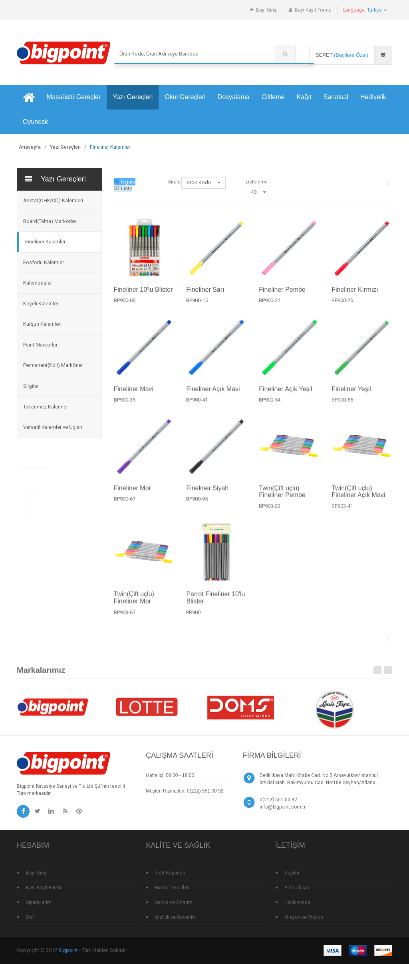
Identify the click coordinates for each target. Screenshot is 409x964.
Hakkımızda (297, 902)
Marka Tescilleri (172, 887)
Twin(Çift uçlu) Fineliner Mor (134, 603)
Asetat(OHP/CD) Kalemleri (53, 200)
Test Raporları (170, 873)
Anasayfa (30, 147)
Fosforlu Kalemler (43, 262)
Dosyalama (234, 97)
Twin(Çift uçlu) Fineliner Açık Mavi (358, 497)
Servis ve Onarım (174, 902)
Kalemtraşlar (37, 283)
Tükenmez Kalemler (45, 407)
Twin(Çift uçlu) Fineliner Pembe (282, 497)
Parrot (28, 509)
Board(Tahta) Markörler (49, 221)
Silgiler (31, 386)
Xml (30, 917)
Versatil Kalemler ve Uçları (52, 427)
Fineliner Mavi (134, 393)
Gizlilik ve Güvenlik (175, 917)
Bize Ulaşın (296, 887)
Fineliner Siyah (207, 493)
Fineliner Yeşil (351, 393)
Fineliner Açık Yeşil (285, 393)
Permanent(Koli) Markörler (53, 365)
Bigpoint (31, 493)
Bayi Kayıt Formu (313, 10)
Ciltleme (273, 97)
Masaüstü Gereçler (74, 97)
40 (258, 192)
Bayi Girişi (267, 10)
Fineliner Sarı (205, 289)
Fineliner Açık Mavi (213, 393)
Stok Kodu (203, 182)
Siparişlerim (39, 902)
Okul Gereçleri (185, 97)
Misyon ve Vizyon (303, 917)
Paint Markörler (40, 345)
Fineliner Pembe (282, 289)
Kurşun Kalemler (41, 324)
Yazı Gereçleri (133, 97)
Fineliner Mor (132, 493)
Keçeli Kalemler (40, 304)
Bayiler (292, 873)
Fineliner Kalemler (45, 242)
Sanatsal (336, 97)
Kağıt (303, 97)
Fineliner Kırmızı (355, 289)
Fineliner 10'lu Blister (143, 289)
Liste (123, 188)
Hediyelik (373, 97)
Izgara (124, 182)
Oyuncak (35, 121)
